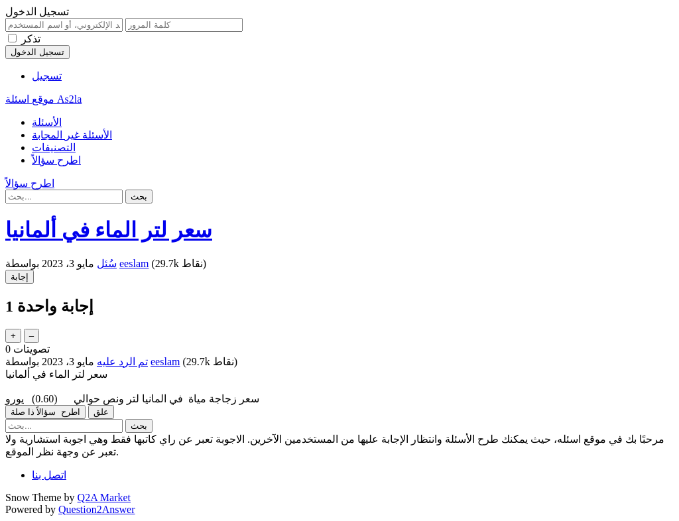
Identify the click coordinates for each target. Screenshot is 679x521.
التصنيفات (54, 147)
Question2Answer (96, 509)
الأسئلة (47, 122)
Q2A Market (104, 497)
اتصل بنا (49, 475)
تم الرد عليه (122, 361)
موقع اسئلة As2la (43, 99)
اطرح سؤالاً (56, 160)
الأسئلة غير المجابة (72, 135)
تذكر (30, 38)
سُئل (107, 263)
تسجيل (47, 76)
